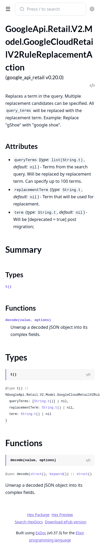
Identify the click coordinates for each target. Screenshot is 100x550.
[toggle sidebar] (7, 8)
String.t (42, 401)
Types (14, 275)
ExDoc (40, 532)
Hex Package (38, 514)
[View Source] (88, 374)
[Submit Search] (21, 9)
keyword (56, 474)
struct (36, 474)
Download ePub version (65, 521)
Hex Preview (62, 514)
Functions (20, 308)
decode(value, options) (28, 320)
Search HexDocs (29, 522)
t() (8, 287)
